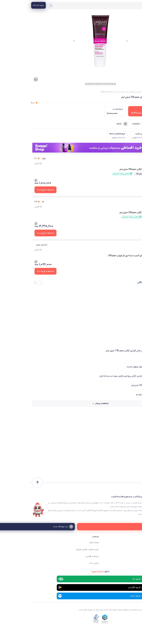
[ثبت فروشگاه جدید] (71, 526)
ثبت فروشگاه (134, 556)
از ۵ (4, 103)
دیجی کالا (126, 158)
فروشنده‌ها (130, 124)
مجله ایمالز (64, 542)
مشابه (93, 124)
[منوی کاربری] (9, 5)
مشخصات (110, 124)
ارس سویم (133, 245)
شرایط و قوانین (62, 556)
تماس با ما (64, 563)
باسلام (128, 201)
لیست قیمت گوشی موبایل (58, 549)
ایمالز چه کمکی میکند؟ (130, 542)
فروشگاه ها (135, 549)
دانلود (71, 571)
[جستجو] (21, 5)
